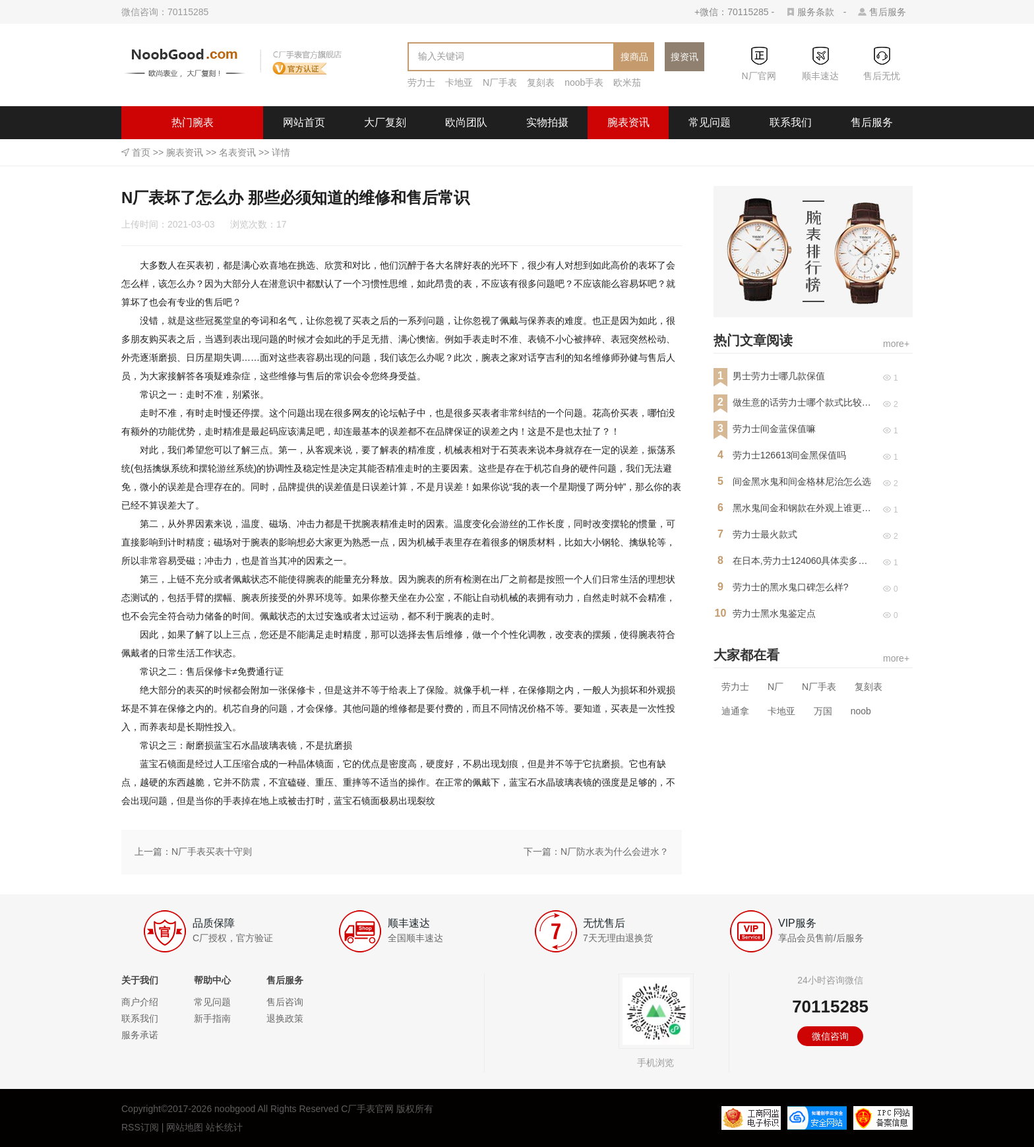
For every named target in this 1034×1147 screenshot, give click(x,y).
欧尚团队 (466, 122)
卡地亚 (459, 82)
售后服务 (887, 12)
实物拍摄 (547, 122)
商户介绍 (139, 1002)
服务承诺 (139, 1035)
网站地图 (184, 1127)
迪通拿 (735, 711)
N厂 (775, 686)
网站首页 (304, 122)
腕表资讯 (628, 122)
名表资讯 (237, 152)
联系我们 (791, 122)
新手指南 (212, 1018)
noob (861, 711)
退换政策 (284, 1018)
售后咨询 (284, 1002)
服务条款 (815, 12)
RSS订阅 (140, 1127)
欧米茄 (627, 82)
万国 (823, 711)
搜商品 (634, 56)
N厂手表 (500, 82)
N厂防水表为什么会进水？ (615, 851)
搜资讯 (684, 56)
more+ (896, 343)
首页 (141, 152)
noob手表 (583, 82)
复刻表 (541, 82)
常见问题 (709, 122)
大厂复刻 (385, 122)
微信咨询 (830, 1036)
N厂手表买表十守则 (211, 851)
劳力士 (421, 82)
